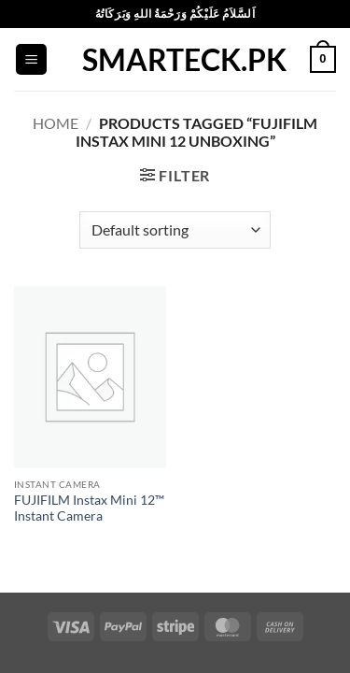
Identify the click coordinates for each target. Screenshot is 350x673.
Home (55, 123)
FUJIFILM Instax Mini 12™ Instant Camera (89, 508)
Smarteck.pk (175, 60)
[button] (31, 59)
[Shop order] (175, 230)
